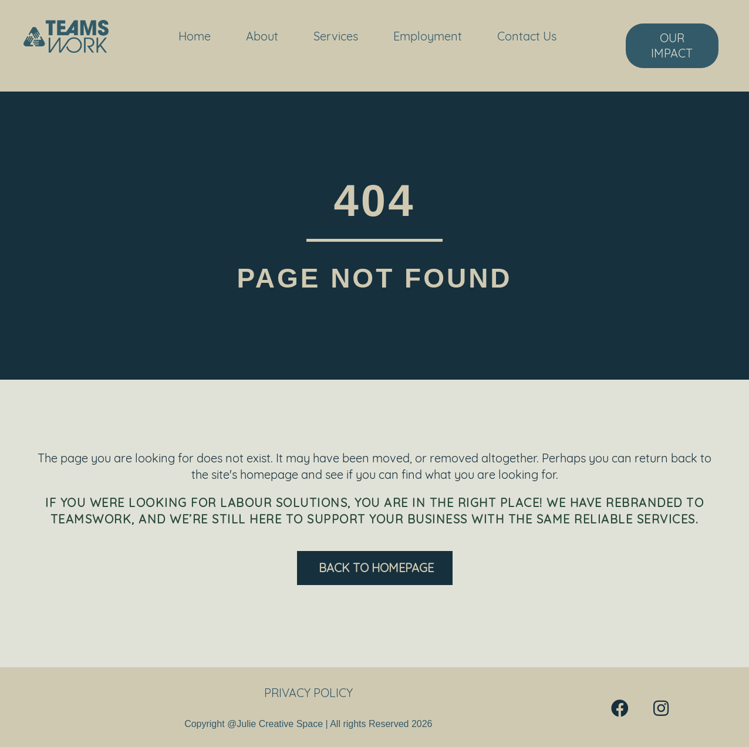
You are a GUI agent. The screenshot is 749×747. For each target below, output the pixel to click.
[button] (619, 708)
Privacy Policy (308, 692)
